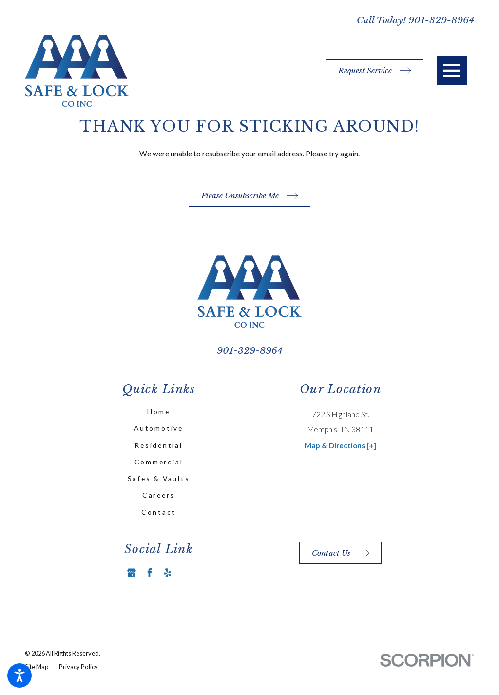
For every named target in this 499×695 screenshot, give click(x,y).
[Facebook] (149, 572)
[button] (19, 675)
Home (158, 411)
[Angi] (185, 572)
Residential (158, 445)
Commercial (158, 462)
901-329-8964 (441, 20)
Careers (158, 495)
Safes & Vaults (159, 478)
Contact (158, 512)
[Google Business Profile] (131, 572)
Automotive (158, 428)
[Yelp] (167, 572)
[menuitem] (159, 412)
